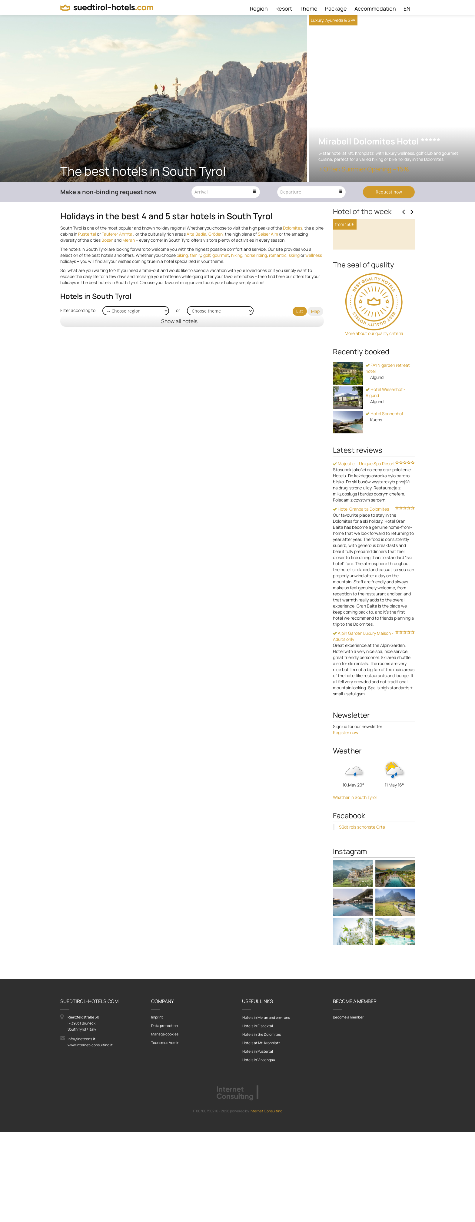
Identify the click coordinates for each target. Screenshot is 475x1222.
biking (182, 255)
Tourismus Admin (165, 1132)
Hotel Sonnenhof (384, 504)
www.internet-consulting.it (90, 1135)
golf (206, 255)
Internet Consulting (266, 1201)
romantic (278, 255)
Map (315, 311)
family (195, 255)
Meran (128, 240)
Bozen (107, 240)
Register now (345, 823)
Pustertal (87, 234)
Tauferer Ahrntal (117, 234)
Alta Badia (196, 234)
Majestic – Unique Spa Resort (364, 554)
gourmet (220, 255)
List (299, 311)
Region (259, 8)
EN (407, 8)
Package (336, 8)
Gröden (215, 234)
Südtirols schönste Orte (362, 917)
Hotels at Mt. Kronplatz (261, 1133)
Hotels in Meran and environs (266, 1107)
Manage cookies (164, 1124)
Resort (283, 8)
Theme (308, 8)
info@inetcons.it (81, 1129)
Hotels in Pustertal (257, 1141)
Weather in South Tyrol (355, 887)
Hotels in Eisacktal (257, 1116)
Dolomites (292, 228)
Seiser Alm (268, 234)
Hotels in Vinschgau (258, 1150)
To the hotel (352, 329)
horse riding (255, 255)
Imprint (157, 1107)
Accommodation (375, 8)
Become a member (348, 1107)
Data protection (164, 1115)
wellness (313, 255)
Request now (389, 192)
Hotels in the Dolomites (261, 1124)
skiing (294, 255)
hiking (236, 255)
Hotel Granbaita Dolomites (361, 599)
